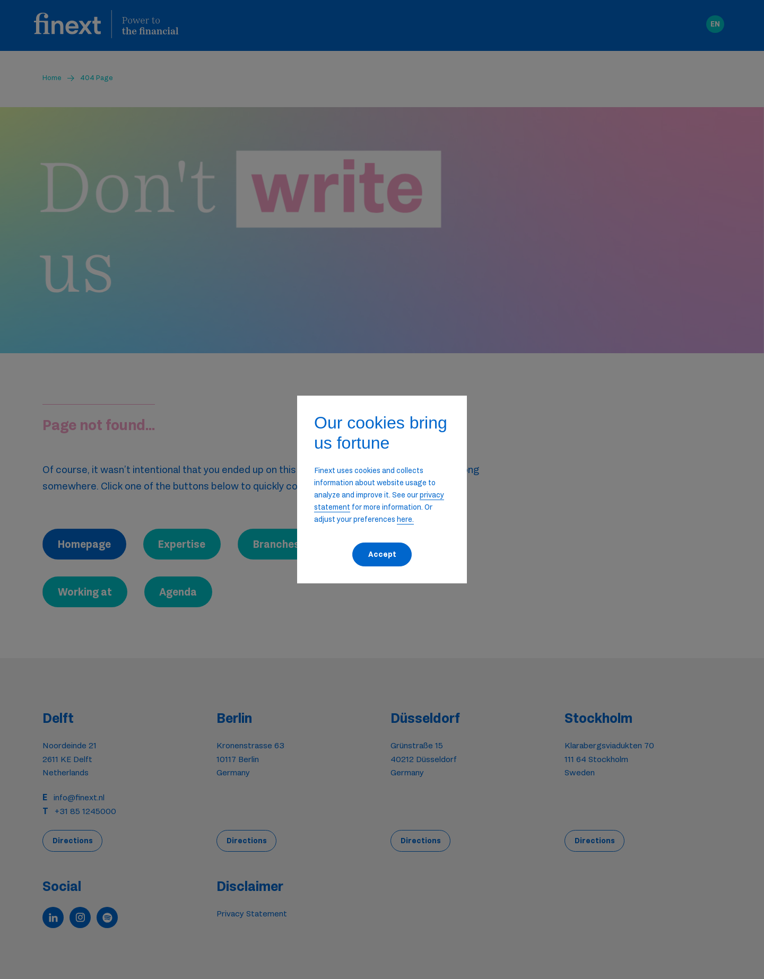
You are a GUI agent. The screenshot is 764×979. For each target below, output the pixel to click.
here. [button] (405, 519)
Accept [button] (382, 554)
